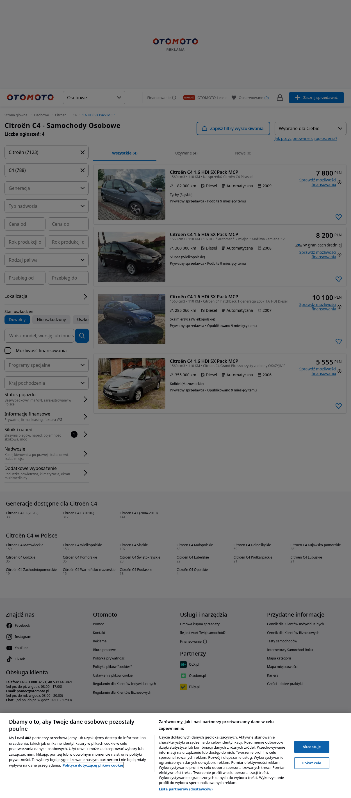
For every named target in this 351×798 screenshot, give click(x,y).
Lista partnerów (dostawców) (186, 789)
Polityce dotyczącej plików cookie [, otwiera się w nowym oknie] (92, 765)
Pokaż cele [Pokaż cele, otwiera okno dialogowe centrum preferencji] (311, 762)
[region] (175, 755)
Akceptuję (312, 746)
